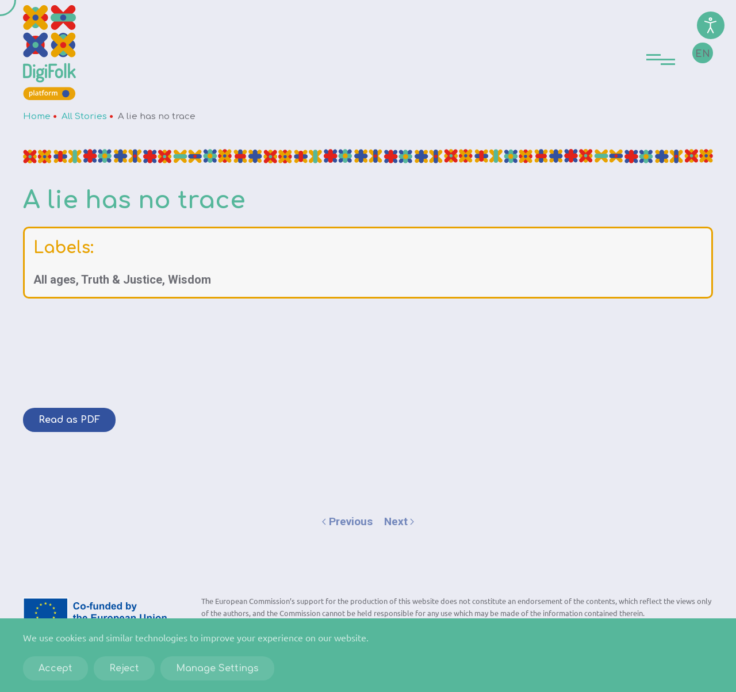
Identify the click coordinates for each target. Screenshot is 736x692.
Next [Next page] (399, 521)
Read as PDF (69, 420)
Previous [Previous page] (347, 521)
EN (702, 54)
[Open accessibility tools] (710, 25)
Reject (124, 668)
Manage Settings (217, 668)
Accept (55, 668)
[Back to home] (49, 52)
